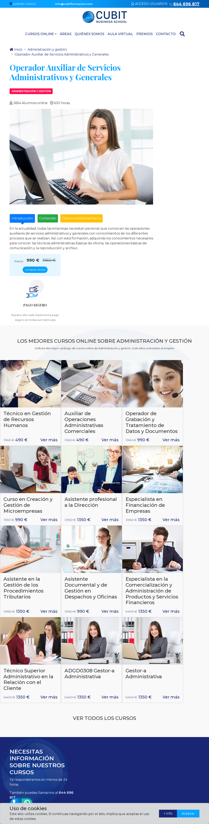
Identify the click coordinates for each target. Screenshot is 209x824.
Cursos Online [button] (39, 33)
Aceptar (187, 813)
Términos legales (184, 752)
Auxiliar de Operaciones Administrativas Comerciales (75, 345)
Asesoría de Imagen (121, 772)
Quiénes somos (89, 33)
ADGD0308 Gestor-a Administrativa (126, 522)
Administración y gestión (31, 90)
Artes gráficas (117, 779)
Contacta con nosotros (149, 752)
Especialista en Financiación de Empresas (75, 432)
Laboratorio (115, 743)
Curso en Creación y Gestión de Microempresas (182, 343)
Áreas (65, 33)
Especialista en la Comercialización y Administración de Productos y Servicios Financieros (24, 531)
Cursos (112, 786)
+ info (166, 813)
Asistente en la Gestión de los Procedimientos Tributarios (128, 435)
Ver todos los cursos (104, 581)
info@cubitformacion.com (68, 766)
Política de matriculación (182, 761)
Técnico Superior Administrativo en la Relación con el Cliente (78, 525)
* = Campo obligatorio (155, 671)
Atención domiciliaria (115, 763)
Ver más (12, 374)
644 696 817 (53, 746)
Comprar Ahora (178, 59)
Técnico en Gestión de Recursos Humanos (17, 345)
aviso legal (144, 660)
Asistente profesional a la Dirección (22, 432)
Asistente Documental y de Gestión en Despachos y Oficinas (181, 438)
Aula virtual (120, 33)
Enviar (188, 671)
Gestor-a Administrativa (178, 519)
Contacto (166, 33)
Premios (144, 33)
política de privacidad (111, 660)
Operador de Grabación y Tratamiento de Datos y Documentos (127, 348)
